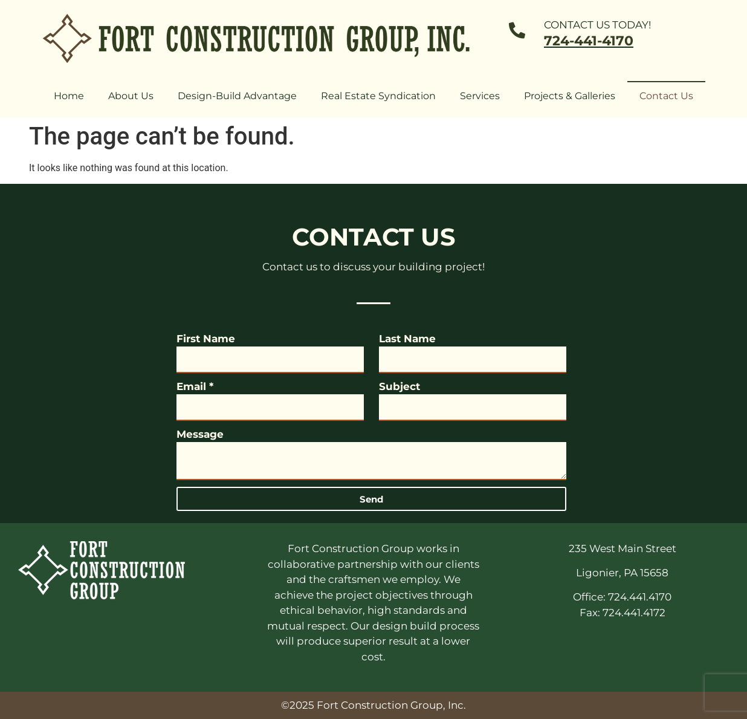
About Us (131, 96)
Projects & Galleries (569, 96)
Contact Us (666, 96)
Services (480, 96)
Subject (399, 386)
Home (69, 96)
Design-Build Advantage (237, 96)
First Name (205, 339)
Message (200, 434)
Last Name (407, 339)
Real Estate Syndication (378, 96)
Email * (194, 386)
